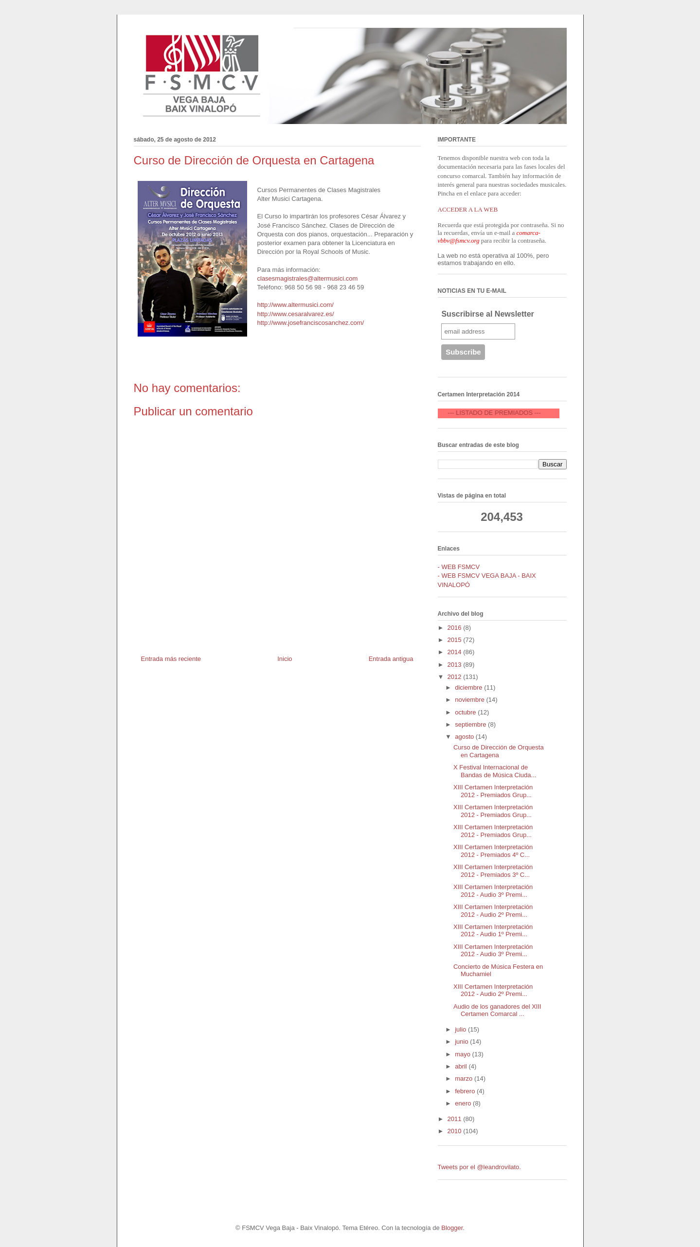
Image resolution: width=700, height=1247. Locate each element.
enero (464, 1103)
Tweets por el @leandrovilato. (479, 1167)
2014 (456, 652)
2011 (456, 1118)
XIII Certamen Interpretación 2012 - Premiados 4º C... (493, 850)
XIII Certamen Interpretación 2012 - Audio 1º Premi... (493, 930)
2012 (456, 676)
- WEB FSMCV (459, 566)
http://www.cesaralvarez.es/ (295, 314)
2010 (456, 1131)
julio (461, 1029)
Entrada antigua (391, 658)
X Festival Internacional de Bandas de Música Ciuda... (494, 771)
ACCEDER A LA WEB (468, 209)
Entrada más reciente (171, 658)
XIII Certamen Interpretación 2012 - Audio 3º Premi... (493, 890)
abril (461, 1066)
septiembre (471, 724)
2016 (456, 627)
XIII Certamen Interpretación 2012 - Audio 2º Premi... (493, 910)
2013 (456, 664)
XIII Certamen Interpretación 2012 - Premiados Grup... (493, 791)
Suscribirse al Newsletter (487, 314)
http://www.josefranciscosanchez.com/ (310, 322)
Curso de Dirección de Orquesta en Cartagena (498, 751)
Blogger (452, 1227)
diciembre (469, 687)
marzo (464, 1078)
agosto (465, 736)
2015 (456, 639)
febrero (466, 1091)
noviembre (470, 699)
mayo (463, 1054)
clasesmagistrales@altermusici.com (307, 278)
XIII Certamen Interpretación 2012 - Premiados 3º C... (493, 870)
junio (462, 1041)
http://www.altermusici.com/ (295, 304)
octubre (466, 712)
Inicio (284, 658)
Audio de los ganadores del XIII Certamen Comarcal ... (497, 1010)
